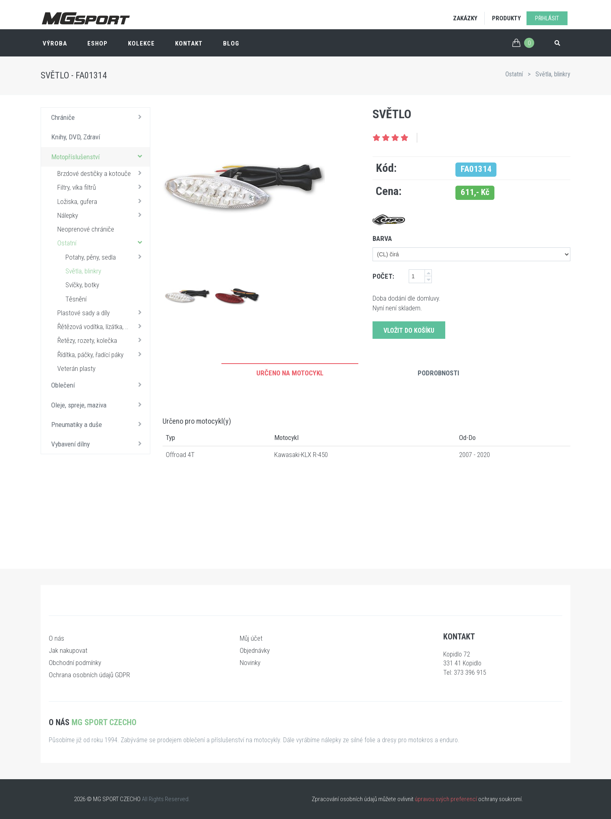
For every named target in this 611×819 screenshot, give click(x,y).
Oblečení (98, 385)
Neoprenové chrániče (85, 229)
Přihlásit (547, 18)
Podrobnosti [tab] (438, 373)
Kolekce (141, 43)
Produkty (506, 18)
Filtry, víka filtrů (101, 187)
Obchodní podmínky (75, 663)
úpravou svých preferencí (446, 799)
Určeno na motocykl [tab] (289, 373)
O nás (56, 638)
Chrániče (98, 117)
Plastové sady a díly (101, 312)
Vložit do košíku (409, 330)
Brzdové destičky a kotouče (101, 173)
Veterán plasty (76, 368)
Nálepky (101, 215)
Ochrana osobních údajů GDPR (89, 675)
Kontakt (189, 43)
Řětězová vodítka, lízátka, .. (101, 326)
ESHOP (97, 43)
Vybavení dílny (98, 443)
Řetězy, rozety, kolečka (101, 340)
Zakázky (465, 18)
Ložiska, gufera (101, 201)
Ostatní (514, 74)
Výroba (55, 43)
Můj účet (251, 638)
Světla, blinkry (552, 74)
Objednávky (255, 650)
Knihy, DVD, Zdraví (75, 137)
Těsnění (76, 299)
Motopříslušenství (98, 156)
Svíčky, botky (82, 285)
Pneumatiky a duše (98, 424)
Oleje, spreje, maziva (98, 405)
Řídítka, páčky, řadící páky (101, 354)
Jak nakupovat (68, 650)
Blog (231, 43)
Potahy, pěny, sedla (105, 257)
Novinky (250, 663)
